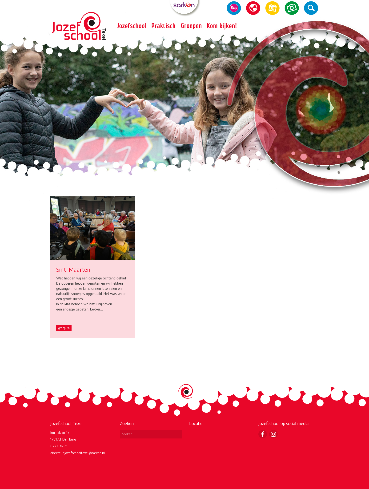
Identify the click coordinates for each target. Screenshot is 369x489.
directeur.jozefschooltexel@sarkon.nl (77, 453)
